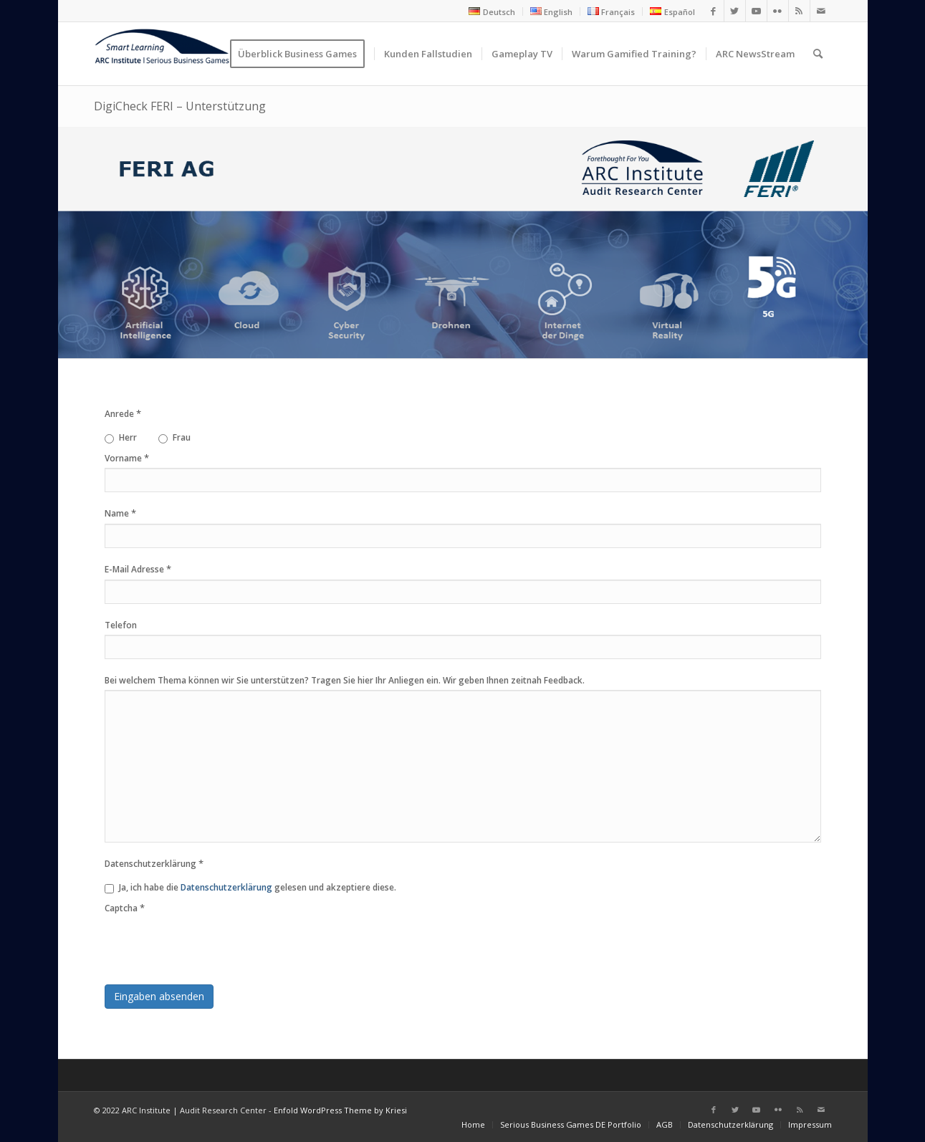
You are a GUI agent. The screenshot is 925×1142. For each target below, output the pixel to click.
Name (120, 513)
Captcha (125, 907)
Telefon (121, 625)
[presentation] (213, 946)
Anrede (123, 413)
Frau (174, 437)
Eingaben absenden (159, 996)
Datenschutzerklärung (154, 863)
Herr (121, 437)
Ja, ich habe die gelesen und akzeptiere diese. (250, 887)
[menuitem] (491, 11)
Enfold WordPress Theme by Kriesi (340, 1110)
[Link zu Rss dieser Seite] (799, 10)
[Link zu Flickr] (777, 10)
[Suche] (818, 53)
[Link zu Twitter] (734, 10)
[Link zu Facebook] (713, 10)
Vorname (127, 457)
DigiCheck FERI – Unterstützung (180, 106)
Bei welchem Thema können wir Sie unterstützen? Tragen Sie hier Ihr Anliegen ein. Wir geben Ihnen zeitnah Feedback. (345, 680)
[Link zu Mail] (821, 10)
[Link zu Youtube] (756, 10)
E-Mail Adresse (138, 568)
